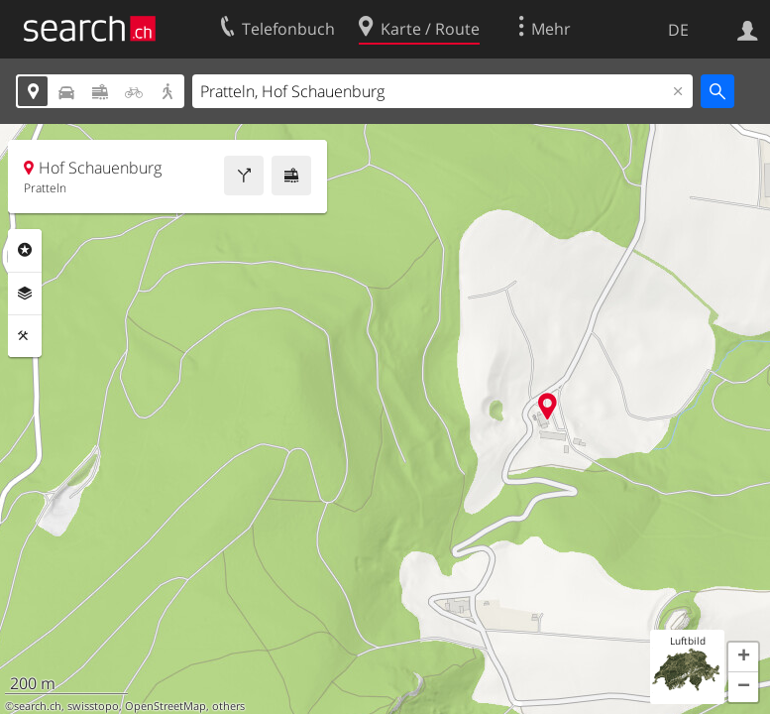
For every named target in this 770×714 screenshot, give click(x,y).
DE (678, 30)
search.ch (37, 706)
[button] (743, 657)
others (228, 706)
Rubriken (25, 250)
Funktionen (25, 336)
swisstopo (93, 706)
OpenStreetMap (165, 706)
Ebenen (25, 293)
